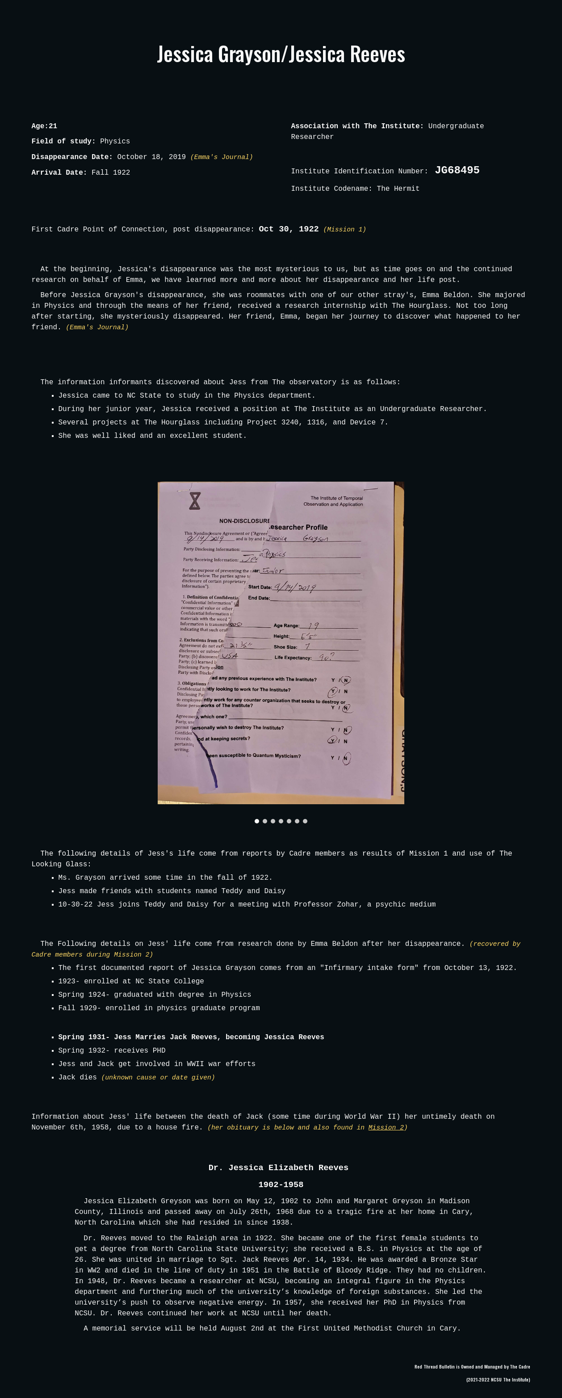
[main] (281, 53)
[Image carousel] (281, 652)
